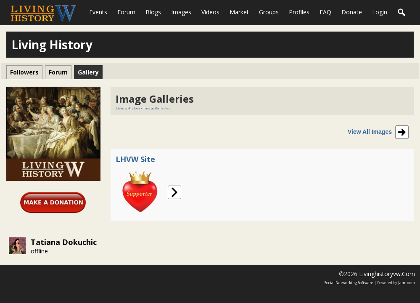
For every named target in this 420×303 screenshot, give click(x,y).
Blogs (153, 12)
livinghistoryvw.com (387, 274)
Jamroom (406, 282)
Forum (126, 12)
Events (98, 12)
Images (181, 12)
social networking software (349, 282)
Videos (210, 12)
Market (239, 12)
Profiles (299, 12)
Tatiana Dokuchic (64, 242)
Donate (351, 12)
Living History (128, 108)
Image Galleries (156, 108)
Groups (269, 12)
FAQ (325, 12)
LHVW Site (135, 159)
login (379, 12)
